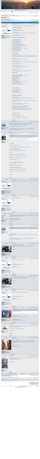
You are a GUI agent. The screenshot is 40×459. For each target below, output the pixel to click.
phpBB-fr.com (21, 387)
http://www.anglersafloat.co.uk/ (16, 41)
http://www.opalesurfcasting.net (16, 63)
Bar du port (6, 377)
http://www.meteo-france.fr (16, 97)
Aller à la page (31, 19)
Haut (2, 177)
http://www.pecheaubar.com (16, 54)
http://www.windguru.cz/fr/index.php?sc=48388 (19, 169)
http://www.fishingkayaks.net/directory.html (18, 43)
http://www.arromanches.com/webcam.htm (20, 154)
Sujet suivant (37, 21)
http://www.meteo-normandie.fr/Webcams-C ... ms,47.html (24, 108)
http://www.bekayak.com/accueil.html (17, 76)
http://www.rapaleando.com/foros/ (17, 49)
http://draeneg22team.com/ (16, 90)
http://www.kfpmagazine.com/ (16, 34)
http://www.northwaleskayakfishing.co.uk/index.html (19, 45)
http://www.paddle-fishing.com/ (16, 40)
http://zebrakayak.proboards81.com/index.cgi (18, 44)
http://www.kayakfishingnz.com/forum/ (17, 47)
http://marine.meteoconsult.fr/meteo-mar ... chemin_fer (20, 103)
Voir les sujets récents (12, 14)
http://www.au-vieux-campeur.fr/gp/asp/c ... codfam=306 (20, 75)
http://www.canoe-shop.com (16, 77)
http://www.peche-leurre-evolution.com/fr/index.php (16, 328)
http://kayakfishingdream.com (16, 29)
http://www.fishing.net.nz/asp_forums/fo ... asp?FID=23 (20, 48)
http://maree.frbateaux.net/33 (17, 165)
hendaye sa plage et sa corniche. (20, 320)
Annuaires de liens (5, 17)
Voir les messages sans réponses (5, 14)
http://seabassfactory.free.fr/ (16, 65)
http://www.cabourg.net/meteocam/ (17, 157)
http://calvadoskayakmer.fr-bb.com (17, 89)
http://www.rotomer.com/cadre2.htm (17, 83)
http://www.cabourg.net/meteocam (20, 107)
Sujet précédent (33, 21)
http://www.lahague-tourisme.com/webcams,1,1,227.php (22, 109)
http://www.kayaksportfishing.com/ (17, 39)
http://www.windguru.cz (15, 99)
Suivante (38, 19)
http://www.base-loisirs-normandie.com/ (17, 92)
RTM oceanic (14, 266)
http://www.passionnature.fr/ (16, 82)
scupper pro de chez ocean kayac (14, 219)
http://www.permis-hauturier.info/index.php (15, 359)
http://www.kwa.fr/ (14, 79)
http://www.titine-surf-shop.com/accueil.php (18, 84)
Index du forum (3, 377)
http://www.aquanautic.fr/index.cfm (17, 74)
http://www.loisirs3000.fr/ (15, 80)
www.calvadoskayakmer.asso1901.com (16, 129)
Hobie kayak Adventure (15, 299)
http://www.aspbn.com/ (15, 91)
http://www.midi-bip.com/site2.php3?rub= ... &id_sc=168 (20, 81)
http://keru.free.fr (14, 58)
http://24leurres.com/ (15, 69)
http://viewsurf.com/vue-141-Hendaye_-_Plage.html (19, 316)
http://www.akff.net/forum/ (15, 46)
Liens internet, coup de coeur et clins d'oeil (13, 377)
